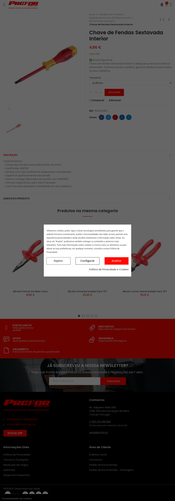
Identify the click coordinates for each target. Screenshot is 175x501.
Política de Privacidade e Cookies (109, 269)
